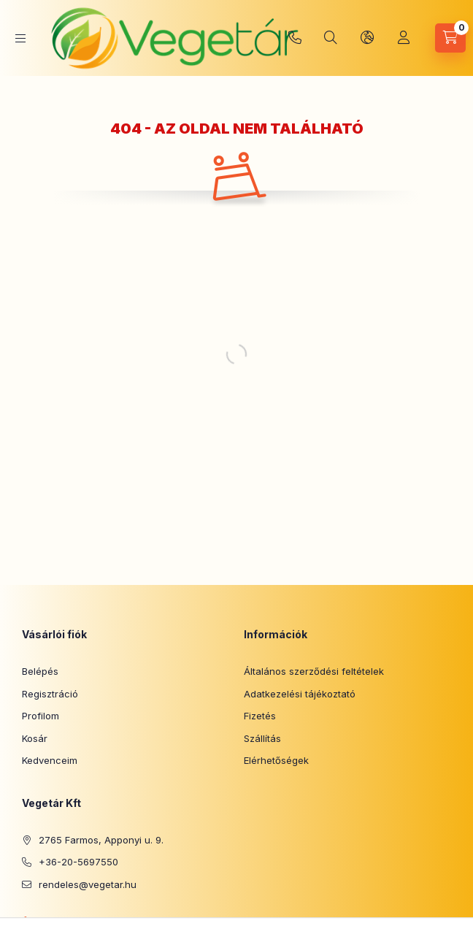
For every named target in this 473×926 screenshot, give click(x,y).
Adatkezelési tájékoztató (299, 694)
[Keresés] (330, 38)
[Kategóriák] (20, 38)
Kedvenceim (49, 760)
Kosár (34, 738)
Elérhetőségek (276, 760)
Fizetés (260, 716)
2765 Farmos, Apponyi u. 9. (101, 840)
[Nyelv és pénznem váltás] (367, 38)
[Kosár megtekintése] (450, 38)
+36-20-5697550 (295, 38)
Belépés (40, 671)
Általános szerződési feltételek (314, 671)
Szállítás (262, 738)
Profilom (40, 716)
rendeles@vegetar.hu (87, 884)
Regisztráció (50, 694)
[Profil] (403, 38)
